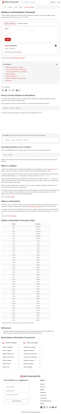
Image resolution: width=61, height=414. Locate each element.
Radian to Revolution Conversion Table (16, 78)
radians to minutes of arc (11, 353)
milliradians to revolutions (32, 347)
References (9, 80)
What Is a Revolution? (11, 76)
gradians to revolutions (32, 360)
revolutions (13, 216)
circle (51, 169)
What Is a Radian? (10, 74)
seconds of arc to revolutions (32, 357)
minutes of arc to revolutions (32, 353)
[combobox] (33, 2)
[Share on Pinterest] (13, 90)
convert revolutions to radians (17, 58)
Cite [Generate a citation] (18, 90)
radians (13, 196)
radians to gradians (11, 360)
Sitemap (42, 403)
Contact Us (42, 387)
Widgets (42, 389)
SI (10, 174)
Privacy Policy (43, 398)
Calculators (53, 2)
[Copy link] (2, 90)
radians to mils (11, 367)
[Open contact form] (55, 45)
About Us (42, 384)
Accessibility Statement (45, 401)
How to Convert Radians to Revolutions (16, 69)
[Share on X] (9, 90)
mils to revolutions (32, 367)
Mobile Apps (43, 392)
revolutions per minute (35, 206)
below (19, 52)
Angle (16, 7)
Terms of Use (43, 395)
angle (31, 159)
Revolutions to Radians (23, 23)
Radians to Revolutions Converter (14, 67)
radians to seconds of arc (11, 357)
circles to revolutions (32, 363)
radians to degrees (11, 350)
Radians (20, 7)
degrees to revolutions (32, 350)
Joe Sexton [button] (7, 87)
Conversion (10, 7)
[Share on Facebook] (6, 90)
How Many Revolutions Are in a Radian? (16, 71)
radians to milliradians (11, 347)
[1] (56, 168)
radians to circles (11, 363)
